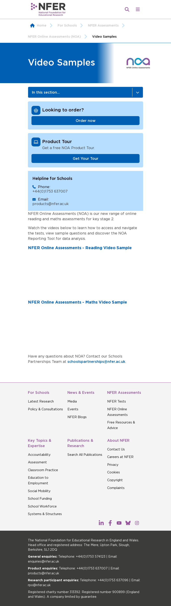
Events (72, 409)
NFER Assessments (107, 25)
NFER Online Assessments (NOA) (59, 36)
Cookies (113, 472)
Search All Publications (84, 455)
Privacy (113, 465)
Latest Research (41, 401)
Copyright (115, 480)
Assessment (37, 462)
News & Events (80, 392)
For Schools (72, 25)
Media (72, 401)
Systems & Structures (45, 514)
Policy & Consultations (45, 409)
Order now (86, 120)
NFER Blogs (77, 417)
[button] (137, 9)
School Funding (40, 499)
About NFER (118, 440)
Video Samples (104, 37)
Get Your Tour (85, 158)
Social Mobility (39, 491)
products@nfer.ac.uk (50, 203)
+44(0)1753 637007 (50, 191)
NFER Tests (116, 401)
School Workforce (42, 506)
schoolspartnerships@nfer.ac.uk (96, 361)
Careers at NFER (120, 457)
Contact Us (116, 449)
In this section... (87, 92)
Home (41, 25)
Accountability (39, 455)
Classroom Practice (43, 470)
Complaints (116, 488)
